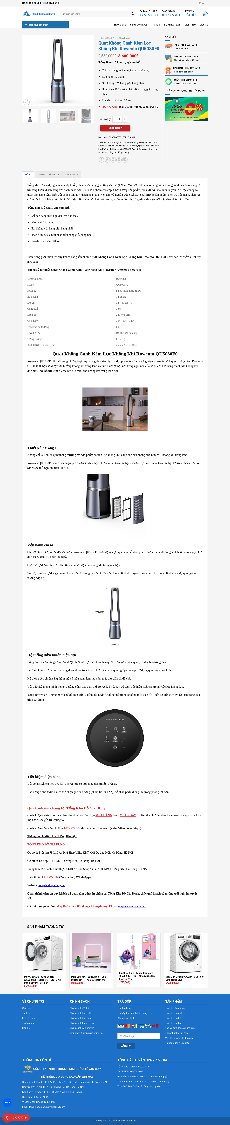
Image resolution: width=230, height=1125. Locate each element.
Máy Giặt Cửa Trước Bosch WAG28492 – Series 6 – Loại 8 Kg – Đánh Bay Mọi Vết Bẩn (43, 979)
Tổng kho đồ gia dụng (41, 185)
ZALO (7, 1103)
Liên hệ (204, 25)
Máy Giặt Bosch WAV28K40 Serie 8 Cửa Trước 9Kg (184, 978)
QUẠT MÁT (124, 38)
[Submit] (132, 14)
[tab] (28, 174)
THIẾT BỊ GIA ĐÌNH (107, 38)
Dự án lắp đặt (172, 25)
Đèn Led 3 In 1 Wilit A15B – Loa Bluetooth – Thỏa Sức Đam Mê (88, 978)
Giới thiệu (190, 25)
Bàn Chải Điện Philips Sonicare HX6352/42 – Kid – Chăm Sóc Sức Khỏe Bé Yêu (137, 976)
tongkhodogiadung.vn (43, 1102)
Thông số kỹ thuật (48, 174)
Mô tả (28, 174)
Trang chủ (120, 25)
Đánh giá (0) (72, 174)
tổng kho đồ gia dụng (119, 152)
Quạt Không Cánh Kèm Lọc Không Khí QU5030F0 (129, 142)
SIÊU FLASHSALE (138, 25)
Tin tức (156, 25)
